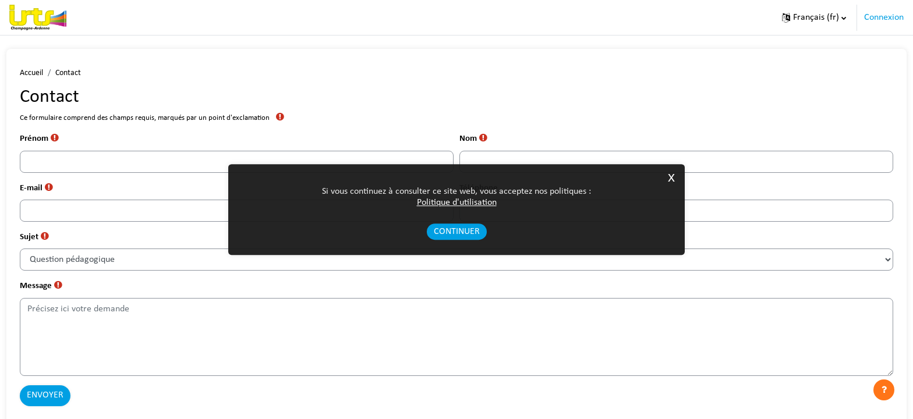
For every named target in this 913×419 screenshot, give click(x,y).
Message (64, 290)
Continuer (457, 232)
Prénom (62, 140)
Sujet (57, 240)
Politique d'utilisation (457, 202)
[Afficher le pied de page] (883, 389)
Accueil (53, 73)
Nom (474, 140)
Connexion (884, 17)
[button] (814, 17)
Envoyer (66, 399)
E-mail (59, 190)
